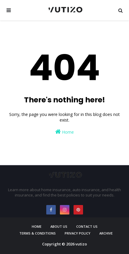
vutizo (81, 244)
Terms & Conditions (37, 233)
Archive (106, 233)
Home (64, 132)
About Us (58, 226)
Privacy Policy (77, 233)
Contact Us (87, 226)
